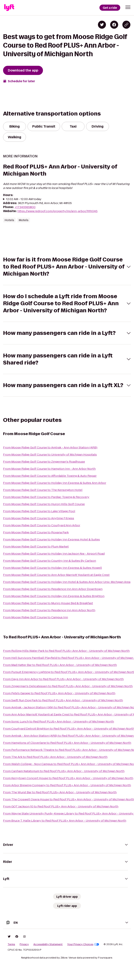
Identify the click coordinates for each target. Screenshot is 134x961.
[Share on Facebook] (114, 24)
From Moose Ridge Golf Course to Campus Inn (35, 617)
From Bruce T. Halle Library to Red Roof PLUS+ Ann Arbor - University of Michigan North (64, 821)
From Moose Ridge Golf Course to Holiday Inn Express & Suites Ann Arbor (54, 483)
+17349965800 (25, 207)
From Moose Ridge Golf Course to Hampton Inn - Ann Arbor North (49, 469)
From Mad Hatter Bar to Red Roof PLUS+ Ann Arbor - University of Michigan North (60, 665)
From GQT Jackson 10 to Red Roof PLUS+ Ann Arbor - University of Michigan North (60, 806)
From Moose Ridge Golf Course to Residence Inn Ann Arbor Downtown (53, 589)
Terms (11, 944)
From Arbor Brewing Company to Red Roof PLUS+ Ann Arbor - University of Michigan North (67, 785)
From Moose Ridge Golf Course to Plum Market (36, 546)
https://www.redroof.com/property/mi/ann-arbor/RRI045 (57, 211)
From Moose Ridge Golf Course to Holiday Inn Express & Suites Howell (52, 568)
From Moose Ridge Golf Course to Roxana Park (36, 532)
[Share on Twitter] (102, 24)
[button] (128, 7)
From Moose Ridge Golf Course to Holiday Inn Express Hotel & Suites (51, 539)
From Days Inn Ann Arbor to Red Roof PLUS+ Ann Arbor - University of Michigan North (63, 679)
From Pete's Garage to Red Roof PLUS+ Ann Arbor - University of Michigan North (59, 693)
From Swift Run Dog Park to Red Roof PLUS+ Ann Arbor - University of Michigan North (63, 700)
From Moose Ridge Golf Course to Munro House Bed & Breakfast (48, 603)
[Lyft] (9, 8)
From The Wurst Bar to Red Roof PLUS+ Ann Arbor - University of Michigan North (60, 792)
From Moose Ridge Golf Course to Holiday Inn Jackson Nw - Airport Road (54, 554)
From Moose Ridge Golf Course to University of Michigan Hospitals (50, 454)
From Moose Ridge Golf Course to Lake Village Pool (39, 511)
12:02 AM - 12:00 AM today (23, 199)
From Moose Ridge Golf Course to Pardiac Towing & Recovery (46, 497)
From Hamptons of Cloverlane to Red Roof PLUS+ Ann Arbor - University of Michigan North (67, 743)
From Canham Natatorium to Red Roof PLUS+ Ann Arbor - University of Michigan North (63, 771)
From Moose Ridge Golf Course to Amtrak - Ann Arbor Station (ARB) (50, 447)
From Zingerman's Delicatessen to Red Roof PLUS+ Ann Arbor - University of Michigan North (68, 686)
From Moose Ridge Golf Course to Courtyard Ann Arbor (41, 525)
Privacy (24, 944)
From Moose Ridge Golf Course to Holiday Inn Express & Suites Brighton (53, 596)
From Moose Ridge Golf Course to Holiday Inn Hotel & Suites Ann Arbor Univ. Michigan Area (66, 582)
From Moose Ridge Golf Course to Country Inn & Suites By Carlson (49, 561)
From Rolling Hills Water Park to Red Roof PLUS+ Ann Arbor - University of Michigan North (66, 651)
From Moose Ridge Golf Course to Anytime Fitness (38, 518)
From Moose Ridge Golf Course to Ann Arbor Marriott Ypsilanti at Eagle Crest (56, 575)
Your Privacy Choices (83, 944)
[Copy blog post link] (126, 24)
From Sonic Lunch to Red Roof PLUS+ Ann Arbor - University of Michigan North (58, 721)
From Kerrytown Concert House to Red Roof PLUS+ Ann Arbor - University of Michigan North (68, 778)
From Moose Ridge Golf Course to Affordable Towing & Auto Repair (50, 476)
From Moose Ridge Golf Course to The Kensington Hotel (42, 490)
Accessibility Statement (48, 944)
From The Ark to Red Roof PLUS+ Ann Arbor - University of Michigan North (55, 757)
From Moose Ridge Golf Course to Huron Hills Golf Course (44, 504)
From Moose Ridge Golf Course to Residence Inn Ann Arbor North (49, 610)
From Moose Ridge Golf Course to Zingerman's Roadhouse (44, 462)
